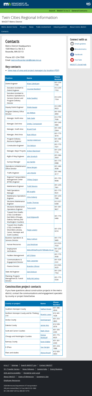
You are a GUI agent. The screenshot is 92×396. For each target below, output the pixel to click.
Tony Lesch (31, 208)
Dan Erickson (32, 272)
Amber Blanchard (33, 151)
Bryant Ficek (31, 129)
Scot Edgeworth (33, 217)
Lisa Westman (32, 244)
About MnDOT (9, 376)
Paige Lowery (32, 230)
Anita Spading (32, 98)
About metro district (78, 27)
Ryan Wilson (31, 134)
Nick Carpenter (32, 261)
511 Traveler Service (12, 369)
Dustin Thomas (33, 202)
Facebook (78, 54)
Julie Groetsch (32, 156)
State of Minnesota (26, 376)
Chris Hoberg (32, 197)
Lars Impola (31, 173)
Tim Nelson (31, 145)
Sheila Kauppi (32, 107)
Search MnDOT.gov (28, 365)
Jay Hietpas (31, 113)
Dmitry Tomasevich (34, 124)
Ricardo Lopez (46, 314)
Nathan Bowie (46, 309)
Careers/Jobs (42, 369)
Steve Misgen (32, 167)
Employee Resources (12, 380)
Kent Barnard (46, 320)
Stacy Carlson (32, 239)
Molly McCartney (33, 278)
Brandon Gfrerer (33, 266)
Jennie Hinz (45, 325)
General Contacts (79, 10)
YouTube (78, 60)
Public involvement (43, 27)
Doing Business (56, 369)
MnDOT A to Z (63, 10)
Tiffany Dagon (32, 179)
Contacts (5, 31)
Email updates (80, 44)
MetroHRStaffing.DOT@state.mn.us (40, 250)
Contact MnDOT (45, 365)
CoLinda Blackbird (33, 89)
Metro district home (9, 27)
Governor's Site (43, 376)
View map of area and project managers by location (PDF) (33, 70)
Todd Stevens (32, 186)
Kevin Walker (45, 342)
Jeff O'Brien (31, 255)
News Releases (28, 369)
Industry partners (60, 27)
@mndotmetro (80, 49)
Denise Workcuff (44, 336)
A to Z (6, 365)
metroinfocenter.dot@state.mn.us (26, 60)
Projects (23, 27)
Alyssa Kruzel (46, 352)
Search (52, 10)
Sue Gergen (45, 347)
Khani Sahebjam (33, 83)
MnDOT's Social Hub (78, 64)
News (31, 27)
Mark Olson (45, 331)
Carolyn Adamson (34, 140)
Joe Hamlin (31, 162)
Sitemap (15, 365)
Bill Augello (31, 191)
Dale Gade (31, 118)
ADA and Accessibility (12, 373)
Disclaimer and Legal (31, 373)
